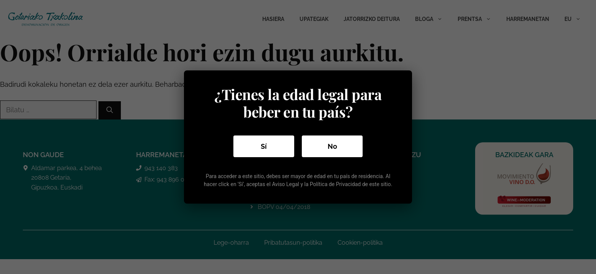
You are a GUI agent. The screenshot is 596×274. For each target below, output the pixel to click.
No (332, 146)
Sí (264, 146)
